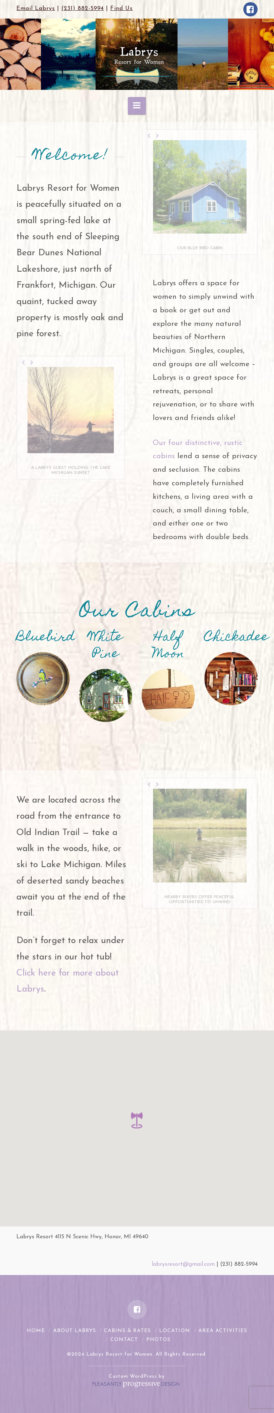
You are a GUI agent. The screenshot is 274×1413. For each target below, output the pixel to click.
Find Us (121, 8)
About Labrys (74, 1330)
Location (174, 1330)
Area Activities (222, 1330)
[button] (137, 1119)
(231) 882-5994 (82, 8)
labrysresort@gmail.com (183, 1264)
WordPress (143, 1376)
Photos (158, 1339)
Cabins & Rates (127, 1330)
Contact (124, 1339)
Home (36, 1330)
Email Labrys (35, 8)
